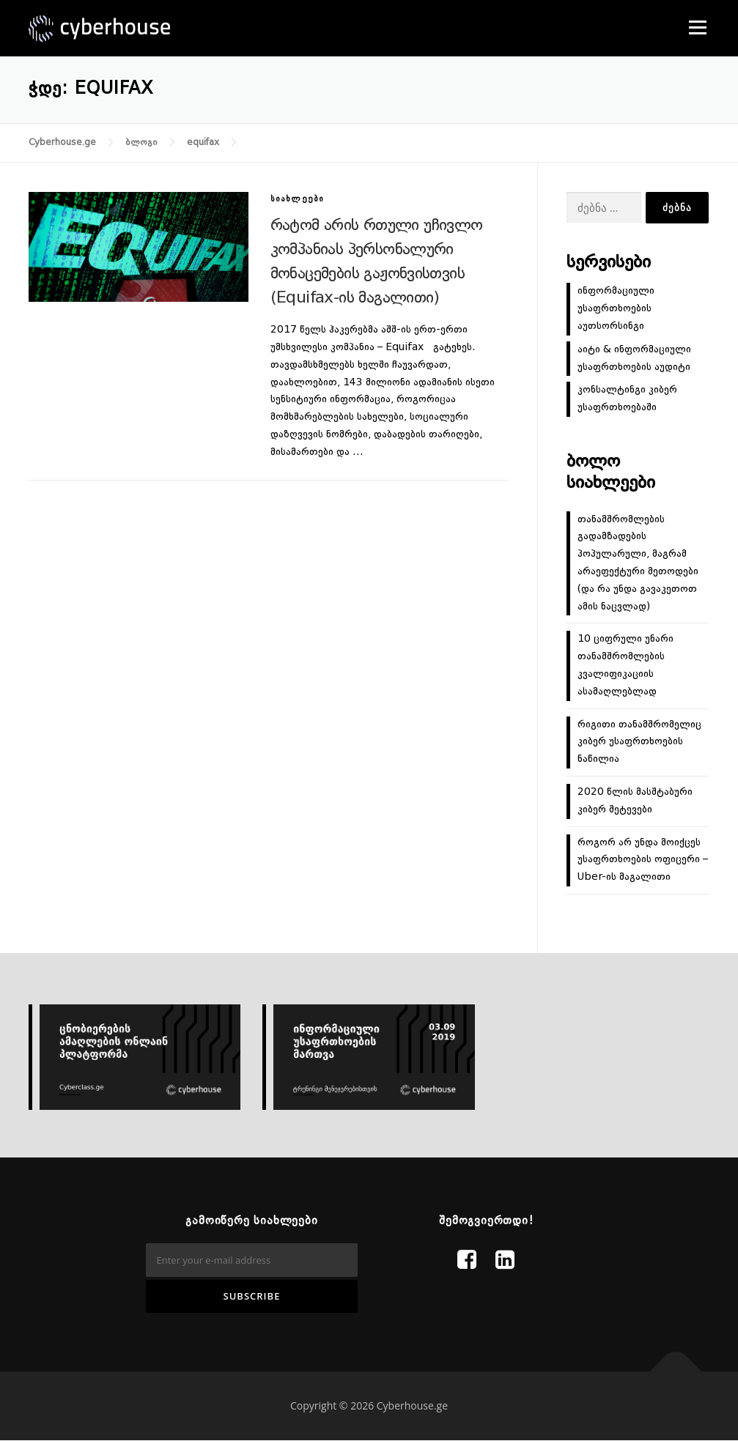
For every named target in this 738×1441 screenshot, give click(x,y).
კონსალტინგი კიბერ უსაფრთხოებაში (627, 398)
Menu (697, 27)
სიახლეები (297, 200)
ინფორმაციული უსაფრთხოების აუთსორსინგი (616, 308)
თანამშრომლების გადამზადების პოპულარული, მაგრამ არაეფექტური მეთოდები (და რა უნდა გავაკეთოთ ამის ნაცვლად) (638, 563)
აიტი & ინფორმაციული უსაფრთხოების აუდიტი (634, 358)
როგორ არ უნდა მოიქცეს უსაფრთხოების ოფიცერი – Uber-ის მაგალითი (643, 860)
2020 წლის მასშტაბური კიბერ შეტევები (635, 801)
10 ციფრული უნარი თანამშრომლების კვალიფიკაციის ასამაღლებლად (626, 665)
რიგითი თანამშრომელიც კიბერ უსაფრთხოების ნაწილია (639, 742)
